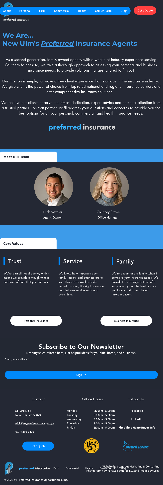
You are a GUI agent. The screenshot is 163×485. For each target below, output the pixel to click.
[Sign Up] (81, 375)
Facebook (137, 411)
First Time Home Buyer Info (136, 427)
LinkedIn (136, 419)
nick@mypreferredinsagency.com (37, 423)
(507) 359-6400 (24, 432)
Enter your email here (16, 359)
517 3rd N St (23, 411)
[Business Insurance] (126, 321)
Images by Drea (149, 471)
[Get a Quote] (145, 10)
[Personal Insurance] (36, 321)
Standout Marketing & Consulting (138, 466)
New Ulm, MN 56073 (28, 415)
